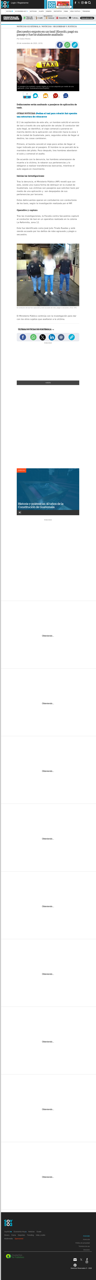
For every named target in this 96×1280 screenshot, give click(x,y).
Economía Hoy (21, 11)
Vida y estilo (75, 11)
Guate (41, 11)
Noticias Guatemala (28, 26)
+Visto (48, 383)
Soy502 (9, 11)
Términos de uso (84, 1246)
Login (13, 3)
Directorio (86, 1250)
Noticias (33, 11)
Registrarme (23, 3)
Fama (66, 11)
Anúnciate (86, 1236)
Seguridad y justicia (65, 26)
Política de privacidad (83, 1243)
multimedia (48, 16)
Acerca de (86, 1239)
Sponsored (19, 1239)
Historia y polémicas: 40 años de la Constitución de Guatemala (41, 505)
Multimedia (8, 1239)
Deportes (58, 11)
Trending (86, 11)
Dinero (49, 11)
